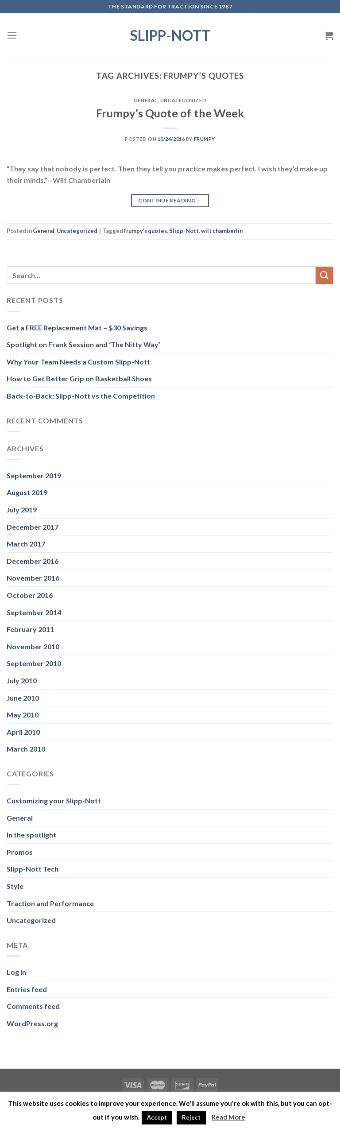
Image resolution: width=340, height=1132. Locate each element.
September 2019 (34, 475)
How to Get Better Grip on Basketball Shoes (79, 378)
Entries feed (27, 989)
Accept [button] (157, 1117)
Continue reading (170, 200)
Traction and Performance (50, 903)
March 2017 (26, 543)
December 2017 (32, 527)
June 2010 (23, 698)
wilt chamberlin (222, 230)
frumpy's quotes (145, 230)
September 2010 (34, 663)
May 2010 (23, 714)
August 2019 (27, 492)
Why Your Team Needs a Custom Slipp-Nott (78, 361)
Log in (16, 972)
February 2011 (30, 629)
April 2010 (23, 732)
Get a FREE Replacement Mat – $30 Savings (77, 327)
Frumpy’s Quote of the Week (170, 113)
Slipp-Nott (170, 35)
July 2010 (22, 680)
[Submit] (324, 275)
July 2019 (22, 509)
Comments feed (33, 1006)
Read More (228, 1117)
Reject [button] (191, 1117)
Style (15, 886)
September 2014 (34, 612)
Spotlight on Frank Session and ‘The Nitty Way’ (83, 344)
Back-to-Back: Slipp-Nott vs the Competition (81, 396)
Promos (20, 852)
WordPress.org (32, 1023)
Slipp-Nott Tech (32, 869)
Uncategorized (183, 100)
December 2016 (32, 561)
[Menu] (12, 35)
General (146, 100)
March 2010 (26, 748)
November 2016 (33, 578)
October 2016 (30, 595)
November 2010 (33, 646)
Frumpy (204, 139)
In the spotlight (31, 834)
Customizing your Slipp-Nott (54, 800)
